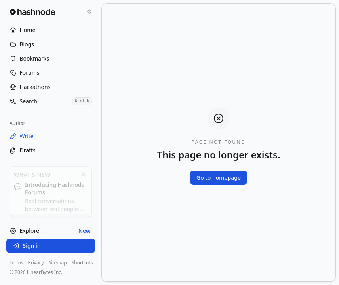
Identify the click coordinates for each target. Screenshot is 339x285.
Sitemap (58, 263)
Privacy (36, 263)
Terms (16, 263)
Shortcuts (82, 263)
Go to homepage (218, 177)
